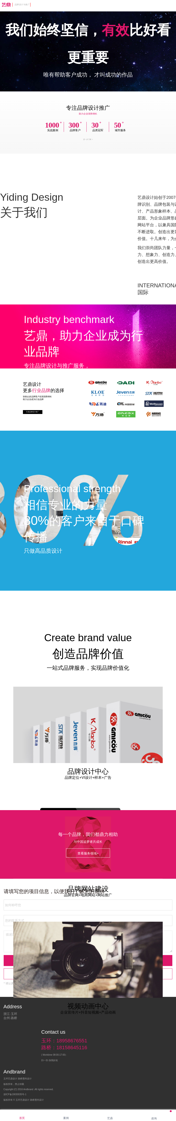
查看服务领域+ (88, 853)
